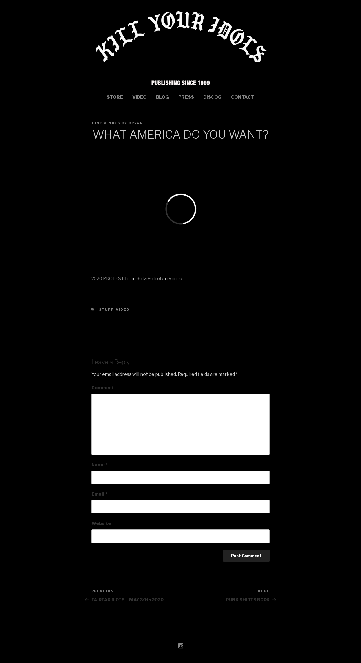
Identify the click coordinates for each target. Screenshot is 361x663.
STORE (115, 97)
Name (99, 464)
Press (186, 97)
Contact (242, 97)
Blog (162, 97)
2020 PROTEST (107, 278)
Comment (102, 387)
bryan (135, 123)
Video (139, 97)
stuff (106, 309)
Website (101, 523)
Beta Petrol (148, 278)
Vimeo (175, 278)
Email (99, 494)
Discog (212, 97)
